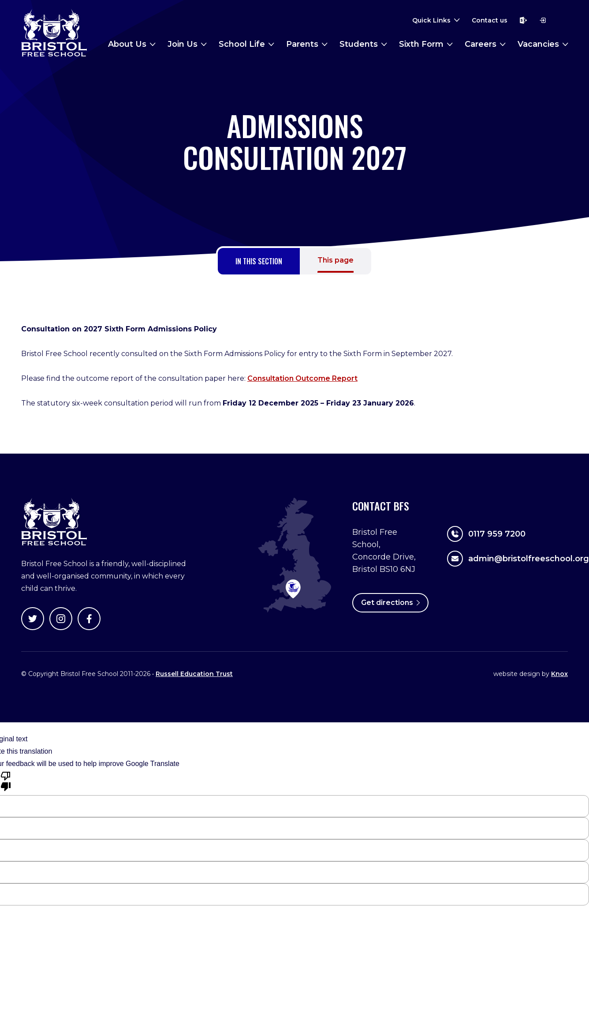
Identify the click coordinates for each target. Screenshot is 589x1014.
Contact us (489, 20)
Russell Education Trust (194, 674)
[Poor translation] (5, 780)
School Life (242, 44)
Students (358, 44)
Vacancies (538, 44)
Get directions (390, 602)
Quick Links (431, 20)
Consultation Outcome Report (302, 378)
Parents (302, 44)
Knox (559, 674)
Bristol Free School (54, 32)
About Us (127, 44)
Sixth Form (421, 44)
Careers (480, 44)
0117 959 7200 (486, 534)
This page (335, 260)
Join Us (183, 44)
